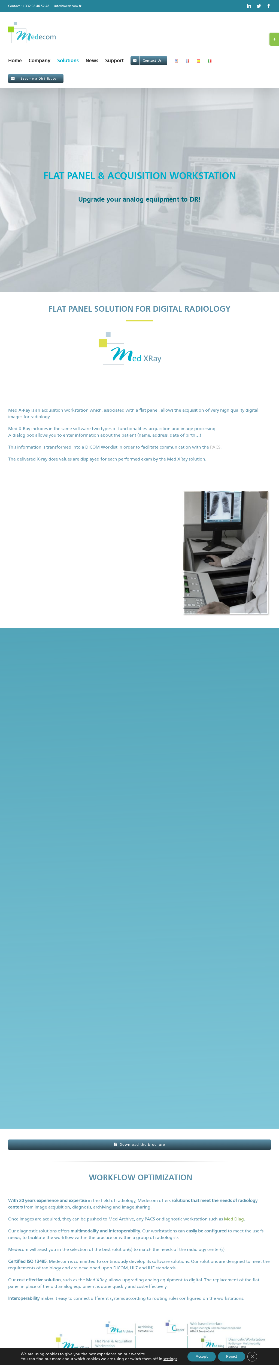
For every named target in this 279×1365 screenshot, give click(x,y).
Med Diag (234, 1219)
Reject (231, 1356)
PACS (215, 447)
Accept (202, 1356)
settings (170, 1359)
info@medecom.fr (67, 6)
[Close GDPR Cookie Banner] (252, 1356)
